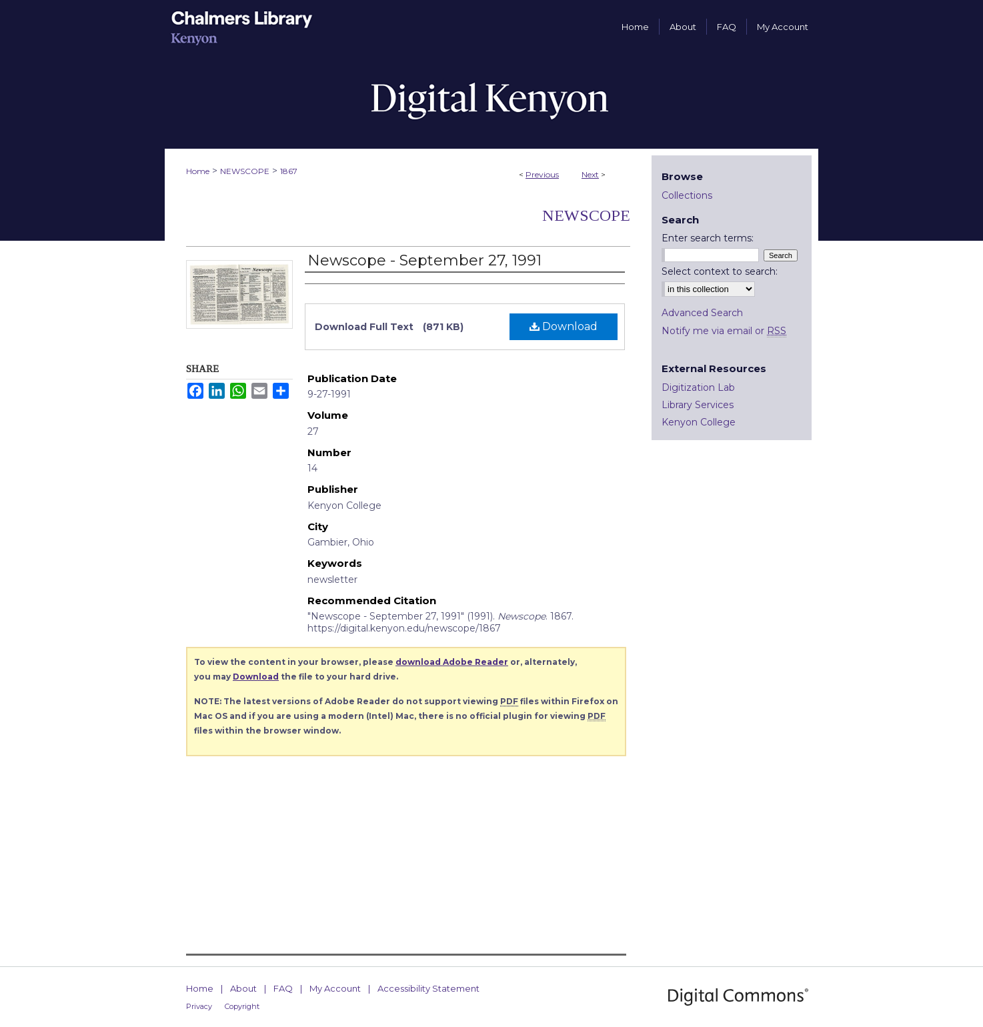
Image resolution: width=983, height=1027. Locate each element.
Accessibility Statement (428, 988)
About (243, 988)
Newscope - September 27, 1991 (424, 260)
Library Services (698, 405)
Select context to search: (720, 271)
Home (197, 171)
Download (564, 326)
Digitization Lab (698, 387)
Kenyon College (699, 422)
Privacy (199, 1006)
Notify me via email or (724, 331)
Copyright (242, 1006)
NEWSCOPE (244, 171)
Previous (542, 174)
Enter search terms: (708, 238)
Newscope (586, 215)
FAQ (283, 988)
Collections (687, 195)
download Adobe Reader (451, 662)
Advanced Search (702, 313)
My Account (335, 988)
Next (590, 174)
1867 (288, 171)
